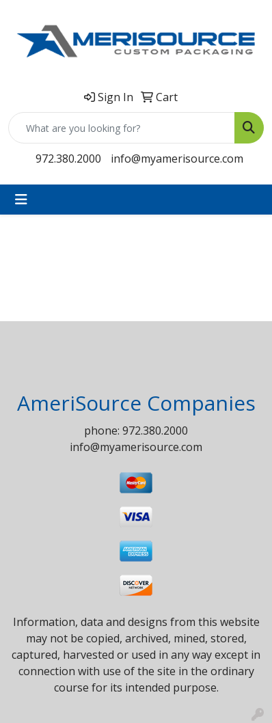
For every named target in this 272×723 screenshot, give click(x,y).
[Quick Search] (121, 128)
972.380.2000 (68, 158)
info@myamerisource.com (177, 158)
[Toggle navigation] (21, 199)
